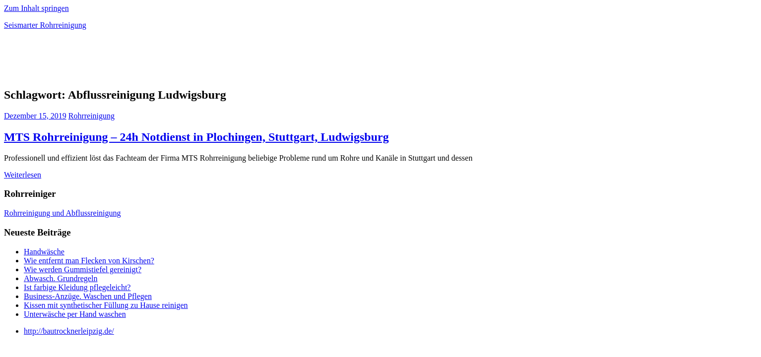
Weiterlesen (22, 175)
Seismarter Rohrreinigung (45, 25)
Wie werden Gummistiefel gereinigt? (82, 269)
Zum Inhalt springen (36, 8)
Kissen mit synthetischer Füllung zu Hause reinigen (106, 305)
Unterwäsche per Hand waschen (75, 314)
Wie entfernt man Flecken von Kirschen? (89, 260)
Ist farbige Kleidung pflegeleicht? (77, 287)
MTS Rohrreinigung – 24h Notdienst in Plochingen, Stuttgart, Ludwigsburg (196, 136)
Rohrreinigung (91, 116)
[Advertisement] (120, 61)
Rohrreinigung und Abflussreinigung (62, 213)
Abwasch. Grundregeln (60, 278)
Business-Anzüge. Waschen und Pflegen (88, 296)
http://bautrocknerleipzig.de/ (69, 331)
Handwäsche (44, 251)
